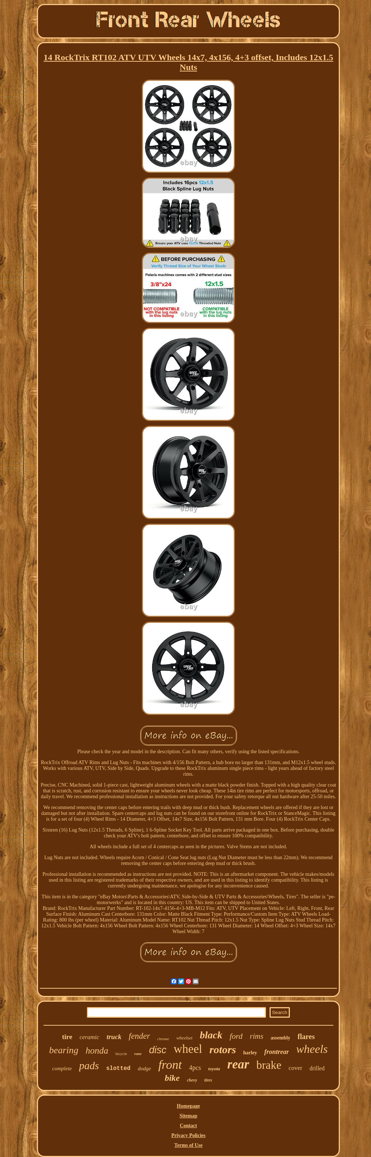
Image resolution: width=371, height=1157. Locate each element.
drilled (317, 1068)
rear (238, 1064)
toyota (214, 1068)
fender (139, 1036)
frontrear (276, 1051)
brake (269, 1065)
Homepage (188, 1106)
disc (157, 1050)
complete (62, 1068)
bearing (63, 1050)
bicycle (121, 1053)
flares (305, 1037)
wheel (188, 1048)
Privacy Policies (188, 1135)
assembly (280, 1038)
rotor (138, 1054)
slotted (118, 1068)
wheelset (184, 1038)
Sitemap (188, 1116)
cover (295, 1067)
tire (67, 1037)
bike (172, 1078)
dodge (144, 1068)
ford (236, 1036)
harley (250, 1052)
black (211, 1035)
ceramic (89, 1037)
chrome (163, 1039)
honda (97, 1050)
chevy (192, 1080)
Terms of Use (188, 1145)
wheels (312, 1048)
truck (114, 1037)
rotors (222, 1049)
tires (208, 1080)
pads (89, 1065)
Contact (188, 1125)
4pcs (195, 1067)
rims (256, 1036)
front (170, 1064)
